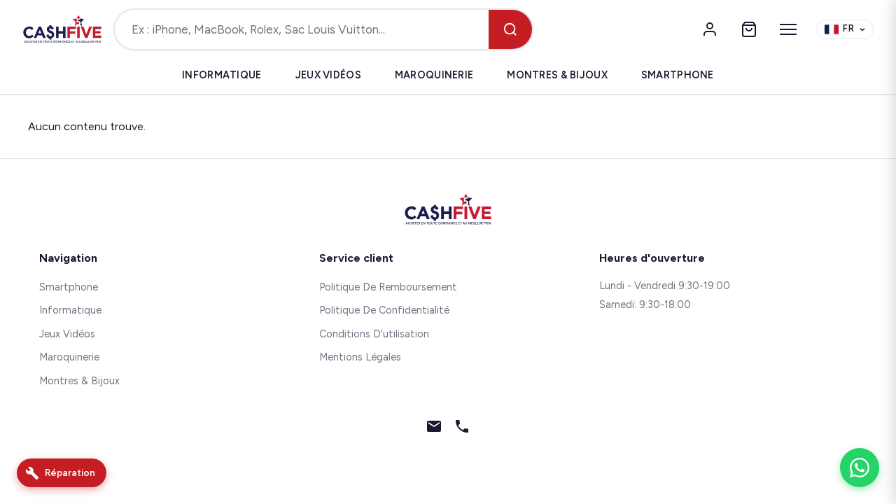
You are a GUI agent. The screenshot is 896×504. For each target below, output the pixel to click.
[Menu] (788, 29)
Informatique (221, 75)
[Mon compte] (710, 29)
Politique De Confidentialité (384, 310)
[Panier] (749, 29)
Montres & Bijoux (557, 75)
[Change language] (845, 30)
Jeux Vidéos (328, 75)
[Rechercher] (510, 29)
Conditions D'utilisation (374, 334)
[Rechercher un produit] (302, 29)
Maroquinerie (434, 75)
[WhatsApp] (859, 467)
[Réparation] (61, 472)
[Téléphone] (462, 429)
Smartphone (677, 75)
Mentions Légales (360, 357)
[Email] (434, 429)
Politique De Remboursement (388, 287)
